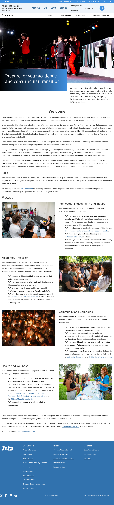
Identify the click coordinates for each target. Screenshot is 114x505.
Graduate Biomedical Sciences (34, 484)
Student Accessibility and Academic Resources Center (86, 231)
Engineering (27, 454)
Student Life (40, 396)
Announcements (90, 454)
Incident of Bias (59, 467)
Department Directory (92, 450)
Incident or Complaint (61, 454)
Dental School (28, 471)
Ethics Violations (59, 463)
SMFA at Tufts (28, 458)
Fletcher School (28, 475)
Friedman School (29, 480)
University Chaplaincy (75, 357)
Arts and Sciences (29, 450)
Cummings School (29, 467)
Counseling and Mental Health (28, 393)
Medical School (28, 488)
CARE (19, 396)
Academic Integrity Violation (63, 458)
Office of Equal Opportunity (22, 399)
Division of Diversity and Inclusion (24, 296)
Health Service (28, 396)
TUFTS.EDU (5, 1)
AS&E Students (10, 6)
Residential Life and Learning (100, 357)
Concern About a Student (62, 450)
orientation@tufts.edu (70, 426)
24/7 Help (87, 458)
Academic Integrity (74, 236)
